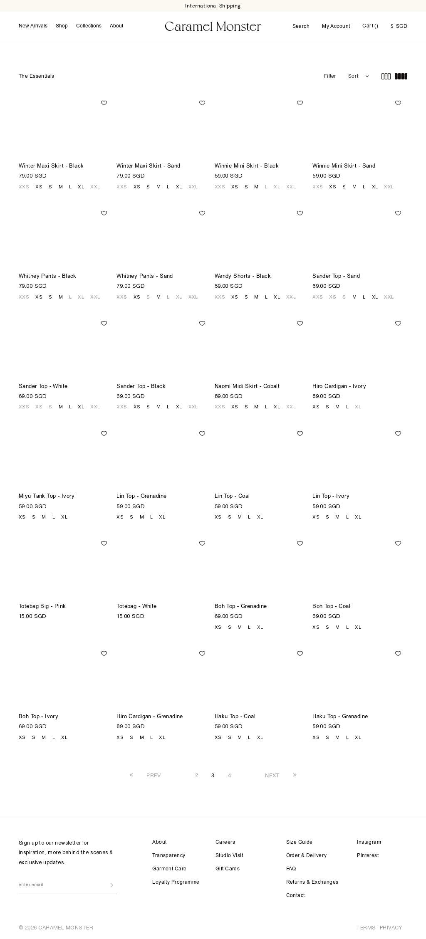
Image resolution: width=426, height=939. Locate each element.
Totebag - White (136, 607)
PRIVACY (391, 927)
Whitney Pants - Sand (144, 276)
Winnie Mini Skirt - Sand (343, 166)
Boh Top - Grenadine (241, 607)
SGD (399, 26)
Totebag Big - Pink (42, 607)
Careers (225, 842)
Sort (353, 76)
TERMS (365, 927)
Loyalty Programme (175, 882)
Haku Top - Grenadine (340, 717)
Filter (330, 76)
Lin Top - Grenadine (141, 496)
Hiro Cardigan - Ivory (339, 387)
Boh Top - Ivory (38, 717)
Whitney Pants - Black (48, 276)
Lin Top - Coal (232, 496)
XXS (24, 187)
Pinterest (368, 855)
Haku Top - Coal (235, 717)
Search (301, 26)
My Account (336, 26)
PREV (153, 775)
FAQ (291, 869)
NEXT (272, 775)
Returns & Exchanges (312, 882)
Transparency (168, 855)
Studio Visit (229, 855)
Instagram (369, 842)
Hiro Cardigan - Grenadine (149, 717)
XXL (95, 187)
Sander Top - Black (141, 387)
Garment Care (169, 869)
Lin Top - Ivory (330, 496)
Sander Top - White (43, 387)
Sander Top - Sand (336, 276)
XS (38, 187)
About (116, 26)
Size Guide (299, 842)
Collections (89, 26)
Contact (295, 895)
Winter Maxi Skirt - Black (51, 166)
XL (81, 187)
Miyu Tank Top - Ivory (47, 496)
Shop (62, 26)
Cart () (370, 26)
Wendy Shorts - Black (243, 276)
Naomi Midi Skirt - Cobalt (247, 387)
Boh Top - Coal (331, 607)
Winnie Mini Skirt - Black (247, 166)
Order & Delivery (306, 855)
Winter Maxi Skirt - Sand (148, 166)
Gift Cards (227, 869)
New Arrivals (33, 26)
